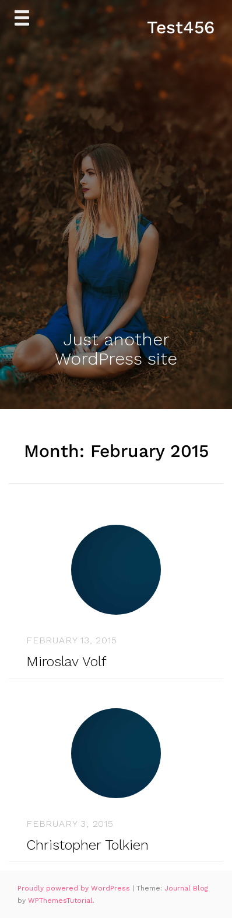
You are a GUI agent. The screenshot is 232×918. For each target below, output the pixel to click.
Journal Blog (186, 888)
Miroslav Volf (66, 661)
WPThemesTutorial (60, 900)
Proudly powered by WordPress (74, 888)
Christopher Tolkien (87, 845)
